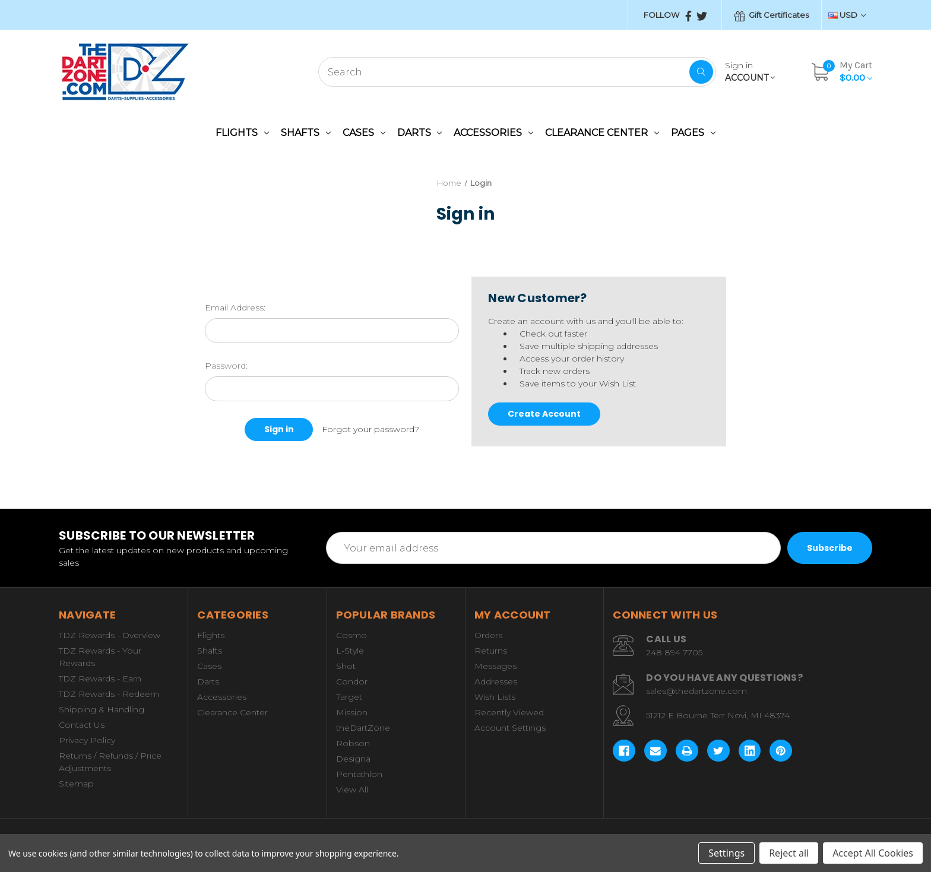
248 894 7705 (674, 652)
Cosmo (351, 635)
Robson (353, 743)
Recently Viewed (509, 712)
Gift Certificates (771, 15)
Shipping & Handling (101, 709)
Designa (353, 758)
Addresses (495, 681)
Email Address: (235, 307)
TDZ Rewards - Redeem (109, 694)
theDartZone (363, 727)
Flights (242, 132)
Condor (352, 681)
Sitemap (76, 783)
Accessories (493, 132)
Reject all (789, 853)
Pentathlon (359, 774)
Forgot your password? (370, 429)
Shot (346, 666)
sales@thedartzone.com (696, 691)
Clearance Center (602, 132)
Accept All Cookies (872, 853)
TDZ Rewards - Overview (109, 635)
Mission (352, 712)
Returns (490, 650)
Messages (495, 666)
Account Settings (510, 727)
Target (349, 697)
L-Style (350, 650)
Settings (726, 853)
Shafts (306, 132)
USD (847, 15)
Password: (226, 365)
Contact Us (81, 724)
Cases (364, 132)
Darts (419, 132)
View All (352, 789)
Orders (488, 635)
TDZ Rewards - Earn (100, 678)
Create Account (544, 414)
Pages (693, 132)
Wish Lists (494, 697)
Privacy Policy (87, 740)
